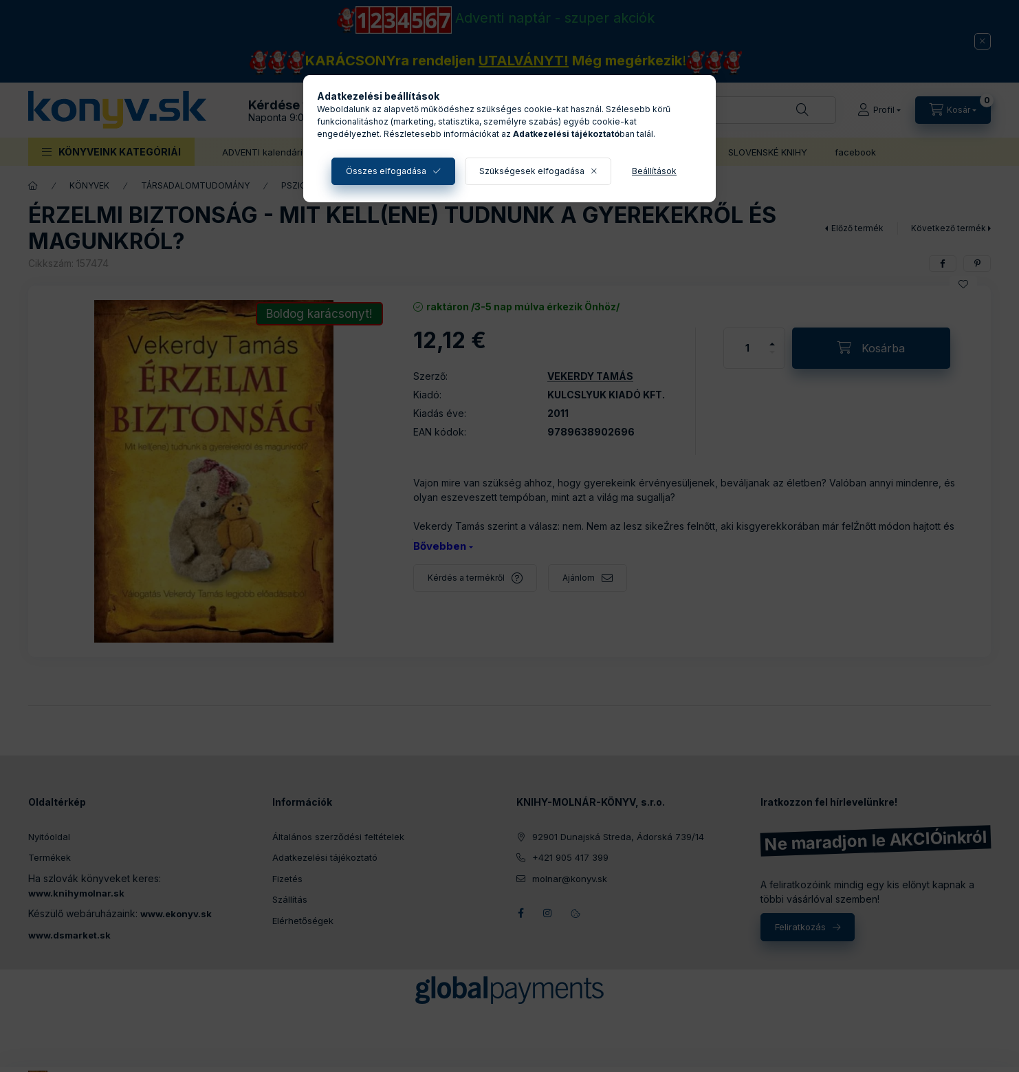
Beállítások (654, 171)
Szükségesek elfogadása (531, 171)
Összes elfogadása (386, 171)
